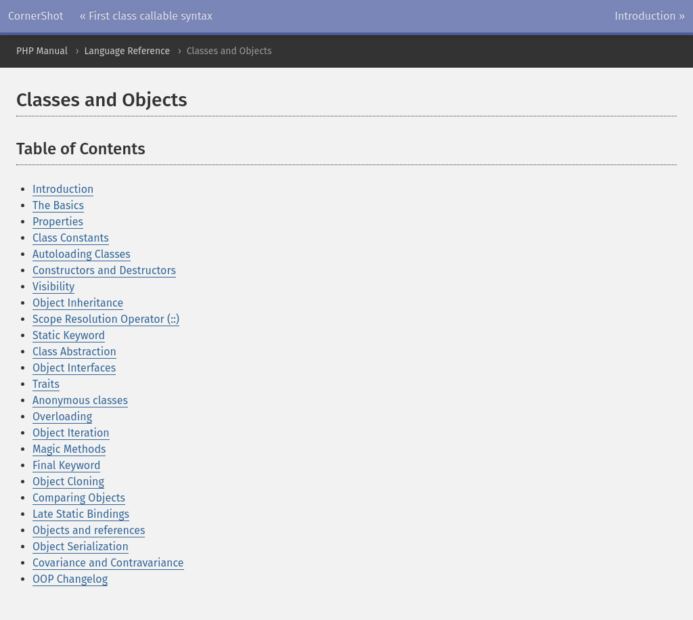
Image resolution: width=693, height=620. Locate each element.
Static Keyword (68, 335)
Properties (57, 221)
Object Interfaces (74, 367)
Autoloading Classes (81, 254)
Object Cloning (68, 481)
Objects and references (88, 530)
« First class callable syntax (146, 15)
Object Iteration (71, 432)
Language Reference (127, 51)
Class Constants (70, 237)
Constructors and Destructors (104, 270)
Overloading (62, 416)
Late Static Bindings (80, 514)
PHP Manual (42, 51)
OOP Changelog (70, 579)
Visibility (53, 286)
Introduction (62, 189)
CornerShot (36, 15)
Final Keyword (66, 465)
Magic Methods (69, 449)
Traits (46, 384)
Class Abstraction (74, 351)
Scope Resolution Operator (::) (105, 319)
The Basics (58, 205)
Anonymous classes (80, 400)
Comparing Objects (78, 497)
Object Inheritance (77, 302)
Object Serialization (80, 546)
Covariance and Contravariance (108, 562)
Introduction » (649, 15)
